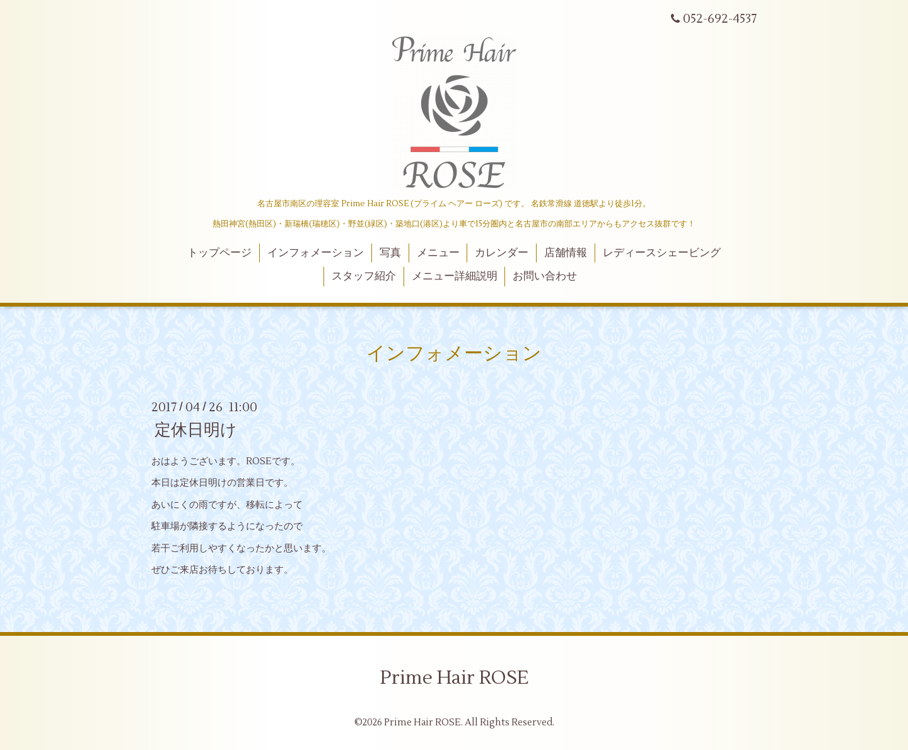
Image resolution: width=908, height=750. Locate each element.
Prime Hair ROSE (454, 677)
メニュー (438, 253)
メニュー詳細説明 (455, 276)
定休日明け (195, 429)
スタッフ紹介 (364, 276)
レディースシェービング (662, 253)
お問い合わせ (545, 276)
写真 (390, 253)
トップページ (219, 253)
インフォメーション (315, 253)
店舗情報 (565, 253)
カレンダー (501, 253)
